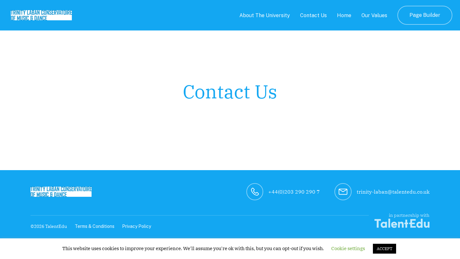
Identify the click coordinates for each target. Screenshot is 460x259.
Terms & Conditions (94, 226)
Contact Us (313, 15)
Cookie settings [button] (348, 248)
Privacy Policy (136, 226)
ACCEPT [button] (384, 248)
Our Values (374, 15)
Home (344, 15)
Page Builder (424, 15)
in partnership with (401, 220)
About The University (264, 15)
